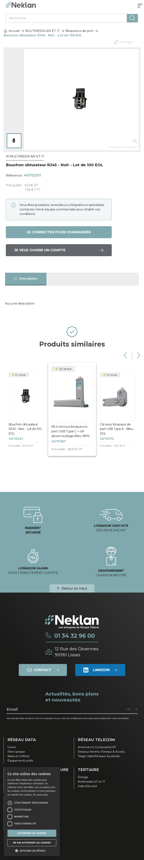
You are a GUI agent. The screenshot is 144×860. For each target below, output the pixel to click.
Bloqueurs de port (79, 31)
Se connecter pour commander (59, 232)
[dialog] (32, 811)
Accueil (12, 31)
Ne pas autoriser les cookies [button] (32, 842)
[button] (32, 851)
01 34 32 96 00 (74, 636)
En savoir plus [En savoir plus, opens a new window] (40, 794)
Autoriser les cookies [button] (31, 833)
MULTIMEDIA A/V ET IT (42, 31)
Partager (123, 42)
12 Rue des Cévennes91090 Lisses (76, 651)
